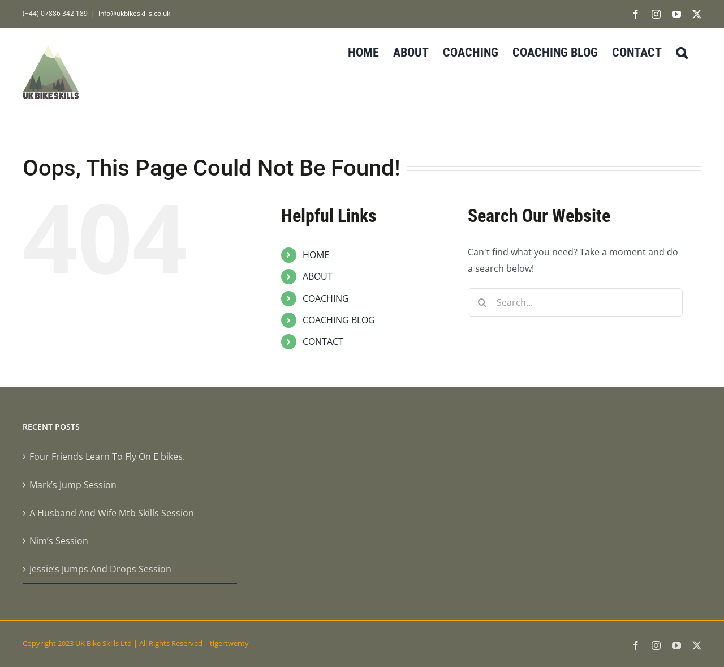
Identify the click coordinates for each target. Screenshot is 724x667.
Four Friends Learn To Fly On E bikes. (107, 456)
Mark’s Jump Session (73, 484)
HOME (316, 255)
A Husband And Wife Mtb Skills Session (111, 513)
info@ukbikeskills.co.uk (134, 13)
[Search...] (575, 302)
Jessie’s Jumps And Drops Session (100, 569)
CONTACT (323, 341)
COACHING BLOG (339, 320)
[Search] (482, 302)
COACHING (326, 298)
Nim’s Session (58, 541)
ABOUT (318, 276)
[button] (681, 51)
